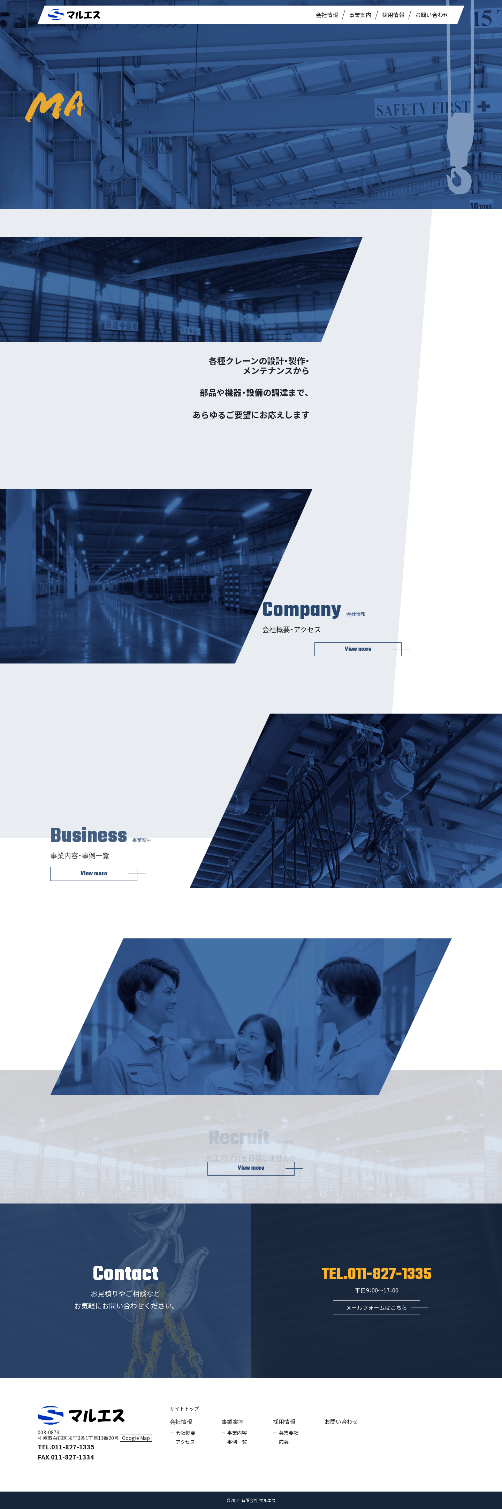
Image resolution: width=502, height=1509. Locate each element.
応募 (284, 1441)
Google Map (136, 1437)
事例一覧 (237, 1441)
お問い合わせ (432, 14)
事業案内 (360, 14)
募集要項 (288, 1432)
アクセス (185, 1441)
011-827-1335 (390, 1275)
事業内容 (237, 1432)
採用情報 (393, 14)
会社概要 (185, 1432)
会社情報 (327, 14)
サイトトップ (184, 1408)
